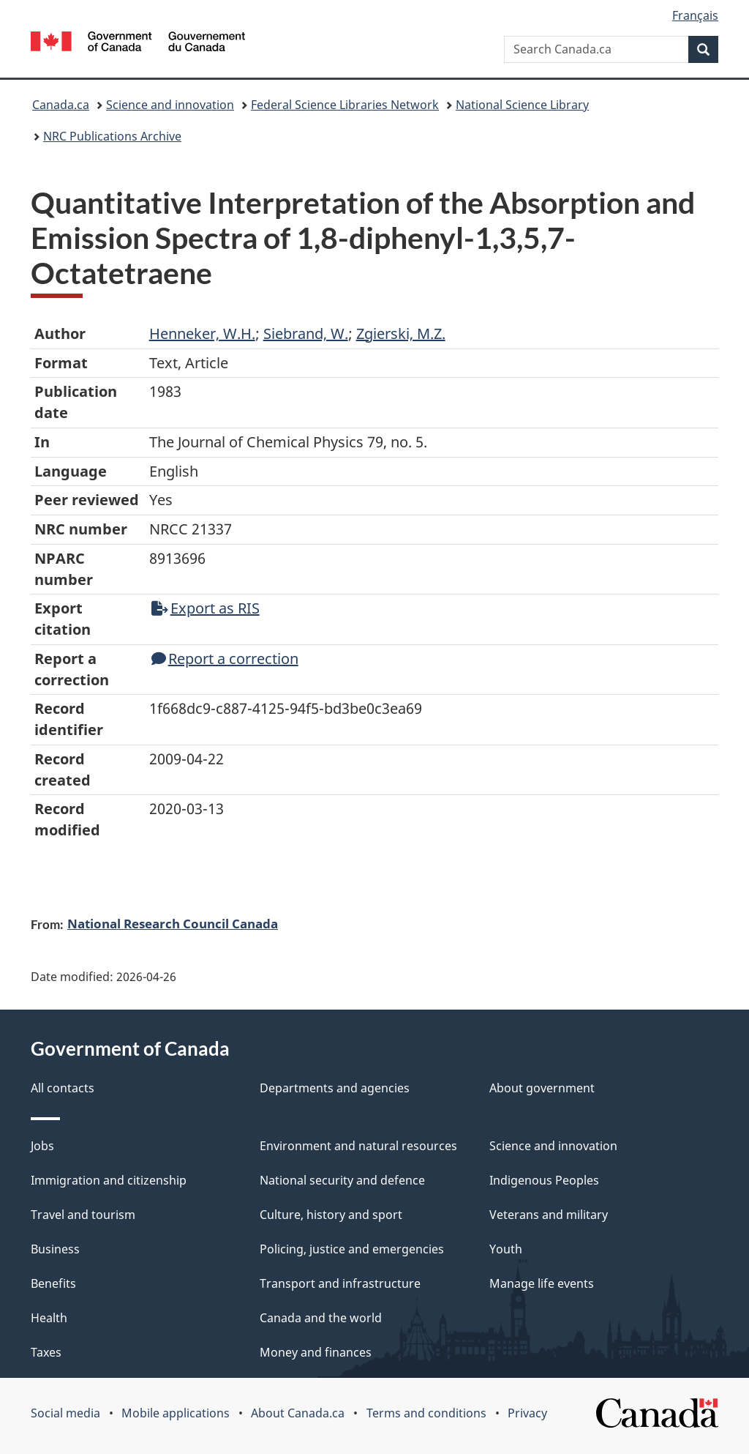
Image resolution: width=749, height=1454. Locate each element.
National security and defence (342, 1180)
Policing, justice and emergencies (352, 1249)
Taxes (46, 1352)
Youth (505, 1249)
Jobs (42, 1146)
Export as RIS (205, 608)
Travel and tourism (83, 1215)
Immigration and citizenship (109, 1180)
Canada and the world (321, 1318)
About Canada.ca (298, 1413)
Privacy (527, 1413)
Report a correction (224, 658)
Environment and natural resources (358, 1146)
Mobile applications (175, 1413)
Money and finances (316, 1352)
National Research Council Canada (172, 923)
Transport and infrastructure (340, 1283)
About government (542, 1088)
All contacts (62, 1088)
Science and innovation (170, 105)
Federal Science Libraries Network (345, 105)
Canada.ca (60, 105)
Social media (65, 1413)
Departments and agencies (335, 1088)
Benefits (53, 1283)
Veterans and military (548, 1215)
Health (49, 1318)
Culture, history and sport (331, 1215)
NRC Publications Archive (112, 136)
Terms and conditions (426, 1413)
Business (55, 1249)
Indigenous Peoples (544, 1180)
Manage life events (541, 1283)
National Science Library (522, 105)
